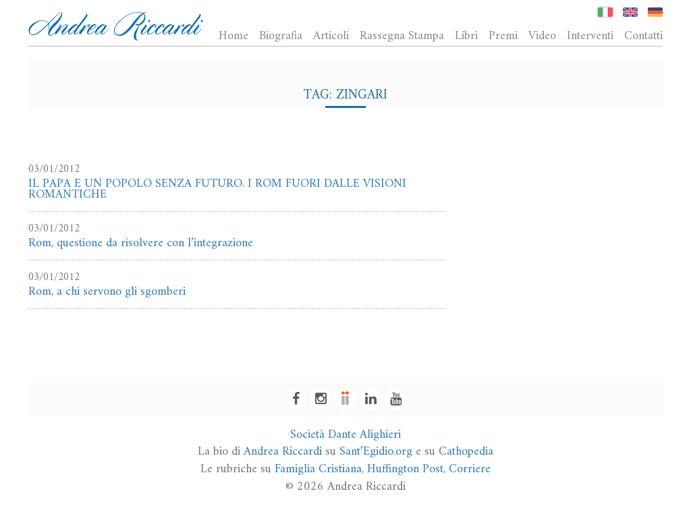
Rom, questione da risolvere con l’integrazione (140, 243)
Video (542, 36)
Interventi (590, 36)
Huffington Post (405, 469)
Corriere (470, 469)
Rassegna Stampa (402, 36)
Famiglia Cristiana (318, 469)
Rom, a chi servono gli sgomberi (107, 291)
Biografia (280, 36)
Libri (466, 36)
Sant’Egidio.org (375, 451)
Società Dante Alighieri (345, 434)
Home (233, 36)
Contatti (643, 36)
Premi (503, 36)
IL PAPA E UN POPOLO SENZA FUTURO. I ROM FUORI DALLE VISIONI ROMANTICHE (217, 189)
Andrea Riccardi (283, 451)
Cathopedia (466, 451)
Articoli (331, 36)
